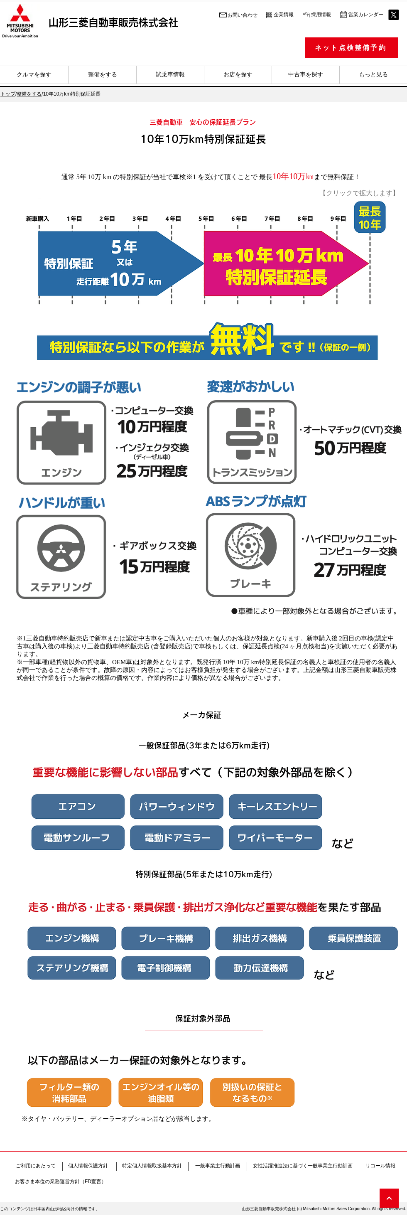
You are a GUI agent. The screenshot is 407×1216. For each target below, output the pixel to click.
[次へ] (389, 1198)
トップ (7, 94)
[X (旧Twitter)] (393, 15)
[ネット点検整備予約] (351, 47)
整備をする (29, 94)
